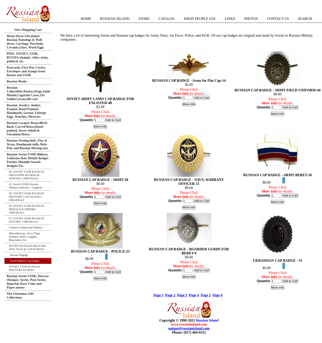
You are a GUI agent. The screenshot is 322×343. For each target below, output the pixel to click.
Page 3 (182, 295)
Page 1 (158, 295)
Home (86, 19)
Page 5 (206, 295)
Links (230, 19)
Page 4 (194, 295)
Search (305, 19)
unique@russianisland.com (188, 328)
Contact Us (278, 19)
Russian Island (114, 19)
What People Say (200, 19)
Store (143, 19)
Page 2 (170, 295)
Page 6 (218, 295)
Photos (251, 19)
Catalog (167, 19)
